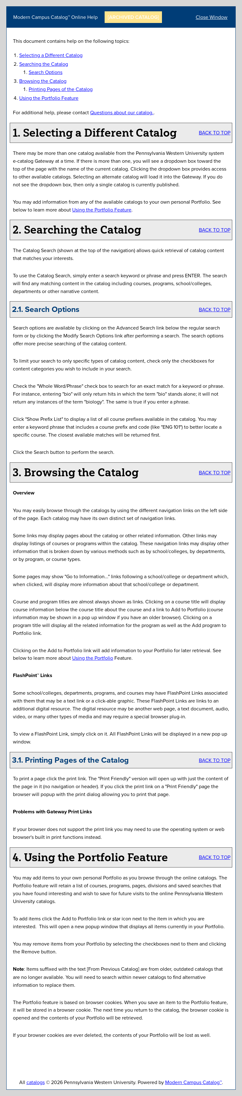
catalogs (35, 1082)
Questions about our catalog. (121, 112)
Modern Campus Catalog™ (193, 1082)
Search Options (45, 72)
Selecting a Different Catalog (51, 55)
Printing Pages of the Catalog (61, 89)
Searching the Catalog (43, 63)
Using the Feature (48, 97)
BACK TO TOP (214, 132)
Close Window (212, 17)
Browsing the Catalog (42, 80)
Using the (92, 657)
